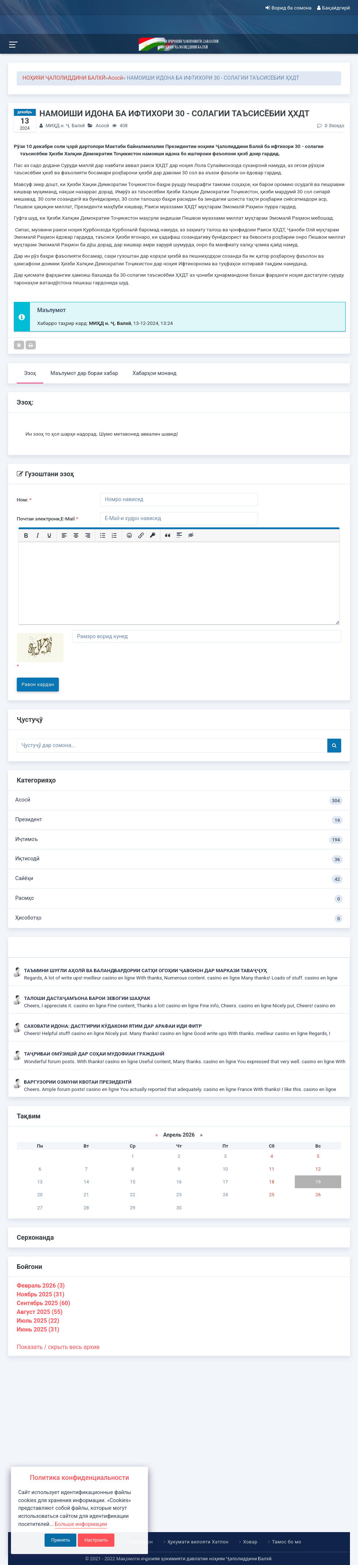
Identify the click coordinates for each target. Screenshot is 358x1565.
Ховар (250, 1542)
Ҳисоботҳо (179, 918)
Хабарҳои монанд (154, 373)
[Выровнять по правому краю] (88, 535)
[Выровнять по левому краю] (64, 535)
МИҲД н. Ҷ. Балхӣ (65, 125)
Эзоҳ (30, 373)
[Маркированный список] (103, 535)
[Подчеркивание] (49, 535)
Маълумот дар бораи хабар (84, 373)
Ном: (24, 500)
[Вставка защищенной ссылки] (153, 535)
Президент (179, 820)
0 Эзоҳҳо (330, 125)
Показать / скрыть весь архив (58, 1347)
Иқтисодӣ (179, 859)
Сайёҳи (179, 879)
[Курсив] (38, 535)
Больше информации (81, 1524)
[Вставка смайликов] (129, 535)
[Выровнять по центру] (76, 535)
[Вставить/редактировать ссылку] (141, 535)
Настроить (96, 1540)
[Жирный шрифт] (26, 535)
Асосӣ (115, 78)
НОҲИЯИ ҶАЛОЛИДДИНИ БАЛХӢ (64, 78)
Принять (60, 1540)
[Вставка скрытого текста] (191, 535)
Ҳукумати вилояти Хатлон (197, 1542)
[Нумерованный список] (114, 535)
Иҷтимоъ (179, 840)
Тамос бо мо (286, 1542)
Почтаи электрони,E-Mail (47, 519)
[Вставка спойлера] (179, 535)
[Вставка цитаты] (168, 535)
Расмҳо (179, 899)
